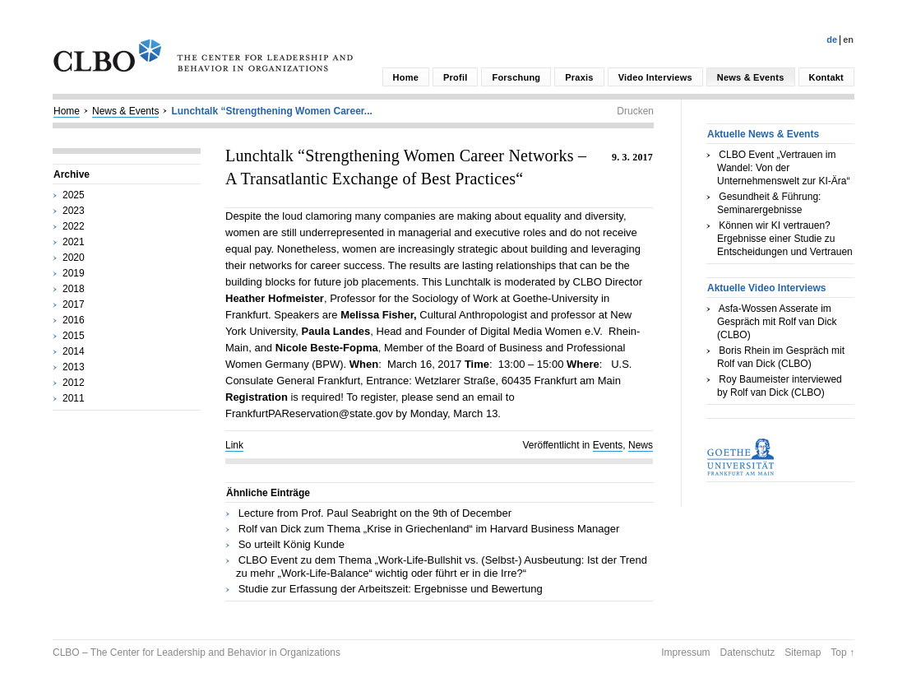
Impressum (685, 652)
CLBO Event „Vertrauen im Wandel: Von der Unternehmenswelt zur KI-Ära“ (783, 168)
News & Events (750, 77)
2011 (73, 398)
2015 (73, 335)
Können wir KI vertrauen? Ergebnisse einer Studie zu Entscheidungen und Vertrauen (785, 239)
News (640, 445)
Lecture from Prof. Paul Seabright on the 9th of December (374, 513)
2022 (73, 226)
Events (608, 445)
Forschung (516, 77)
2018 (73, 289)
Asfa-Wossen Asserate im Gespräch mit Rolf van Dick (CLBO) (776, 322)
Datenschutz (747, 652)
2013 (73, 367)
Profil (455, 77)
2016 (73, 320)
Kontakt (826, 77)
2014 (73, 351)
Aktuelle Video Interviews (766, 288)
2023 (73, 210)
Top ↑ (842, 652)
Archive (71, 174)
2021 (73, 242)
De (831, 39)
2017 (73, 304)
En (848, 39)
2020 (73, 257)
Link (234, 445)
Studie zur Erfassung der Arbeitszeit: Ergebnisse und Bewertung (390, 589)
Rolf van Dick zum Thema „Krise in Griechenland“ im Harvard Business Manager (429, 528)
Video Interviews (655, 77)
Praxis (579, 77)
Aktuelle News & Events (763, 134)
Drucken (635, 111)
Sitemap (802, 652)
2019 (73, 273)
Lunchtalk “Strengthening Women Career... (271, 111)
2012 (73, 382)
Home (406, 77)
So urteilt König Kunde (291, 544)
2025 (73, 195)
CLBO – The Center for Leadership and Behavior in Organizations (196, 652)
